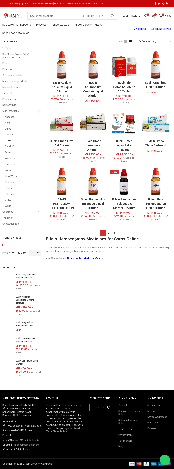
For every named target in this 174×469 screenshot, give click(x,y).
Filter (35, 252)
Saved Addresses (157, 419)
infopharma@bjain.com (26, 446)
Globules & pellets (12, 75)
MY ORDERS (140, 29)
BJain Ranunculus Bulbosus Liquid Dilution (93, 203)
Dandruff (9, 146)
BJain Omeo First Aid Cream (62, 143)
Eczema (9, 152)
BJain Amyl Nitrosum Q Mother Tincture (27, 276)
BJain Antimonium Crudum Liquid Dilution (93, 89)
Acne (8, 122)
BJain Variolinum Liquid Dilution (27, 362)
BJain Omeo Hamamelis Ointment (93, 145)
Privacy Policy (126, 437)
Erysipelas (10, 158)
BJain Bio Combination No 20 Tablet (124, 87)
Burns (8, 128)
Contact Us (124, 407)
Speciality (7, 211)
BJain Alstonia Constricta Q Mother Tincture (26, 299)
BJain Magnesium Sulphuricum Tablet (25, 324)
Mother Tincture (11, 87)
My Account (154, 407)
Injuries (9, 170)
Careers (152, 430)
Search (112, 16)
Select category (92, 16)
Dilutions (7, 63)
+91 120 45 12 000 (30, 442)
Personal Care (10, 99)
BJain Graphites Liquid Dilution (155, 85)
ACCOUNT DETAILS (162, 29)
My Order (153, 413)
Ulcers (8, 188)
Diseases (7, 69)
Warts (8, 205)
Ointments (7, 93)
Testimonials (125, 442)
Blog (121, 448)
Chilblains (10, 134)
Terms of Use (125, 431)
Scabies (9, 182)
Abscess (9, 116)
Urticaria (9, 194)
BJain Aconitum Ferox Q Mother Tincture (28, 340)
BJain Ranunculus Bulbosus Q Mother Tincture (124, 203)
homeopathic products (14, 81)
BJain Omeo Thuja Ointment (155, 143)
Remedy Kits (9, 104)
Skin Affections (10, 110)
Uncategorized (10, 223)
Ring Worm (11, 176)
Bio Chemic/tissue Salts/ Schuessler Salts (15, 56)
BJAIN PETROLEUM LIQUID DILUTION (62, 203)
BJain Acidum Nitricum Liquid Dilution (62, 87)
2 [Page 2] (109, 233)
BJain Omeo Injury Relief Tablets (124, 145)
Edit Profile (153, 424)
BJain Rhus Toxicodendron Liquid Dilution (156, 203)
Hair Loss (10, 164)
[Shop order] (155, 42)
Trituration (8, 217)
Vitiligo (8, 200)
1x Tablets (8, 48)
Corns (8, 140)
